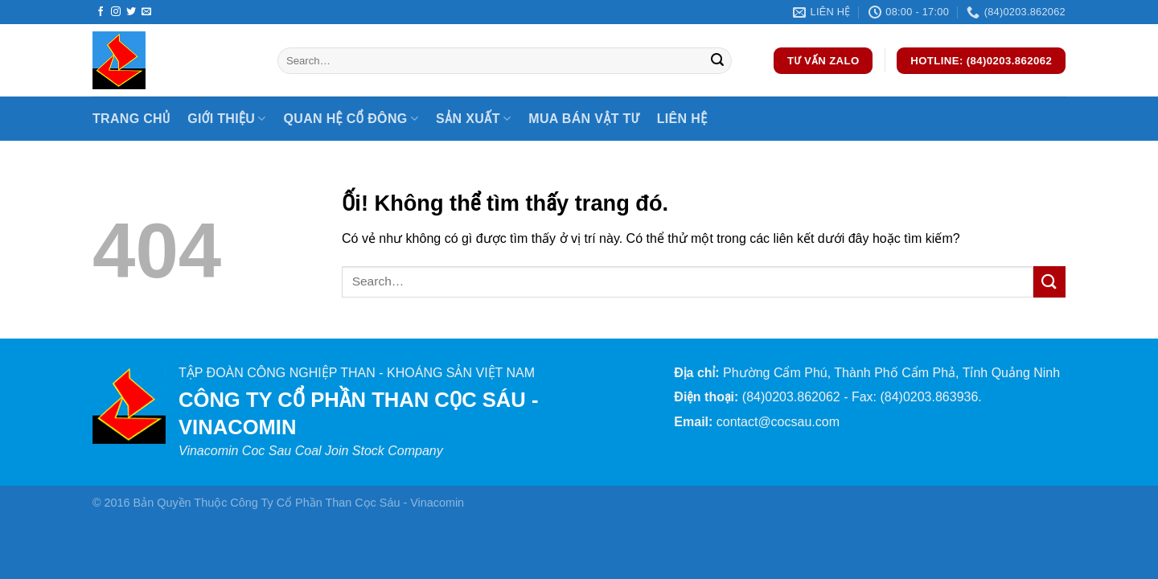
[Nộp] (717, 61)
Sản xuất (473, 118)
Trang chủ (131, 118)
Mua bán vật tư (583, 118)
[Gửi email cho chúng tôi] (146, 12)
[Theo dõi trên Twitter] (131, 12)
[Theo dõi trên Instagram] (116, 12)
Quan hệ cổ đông (351, 118)
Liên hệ (682, 118)
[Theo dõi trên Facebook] (100, 12)
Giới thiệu (226, 118)
